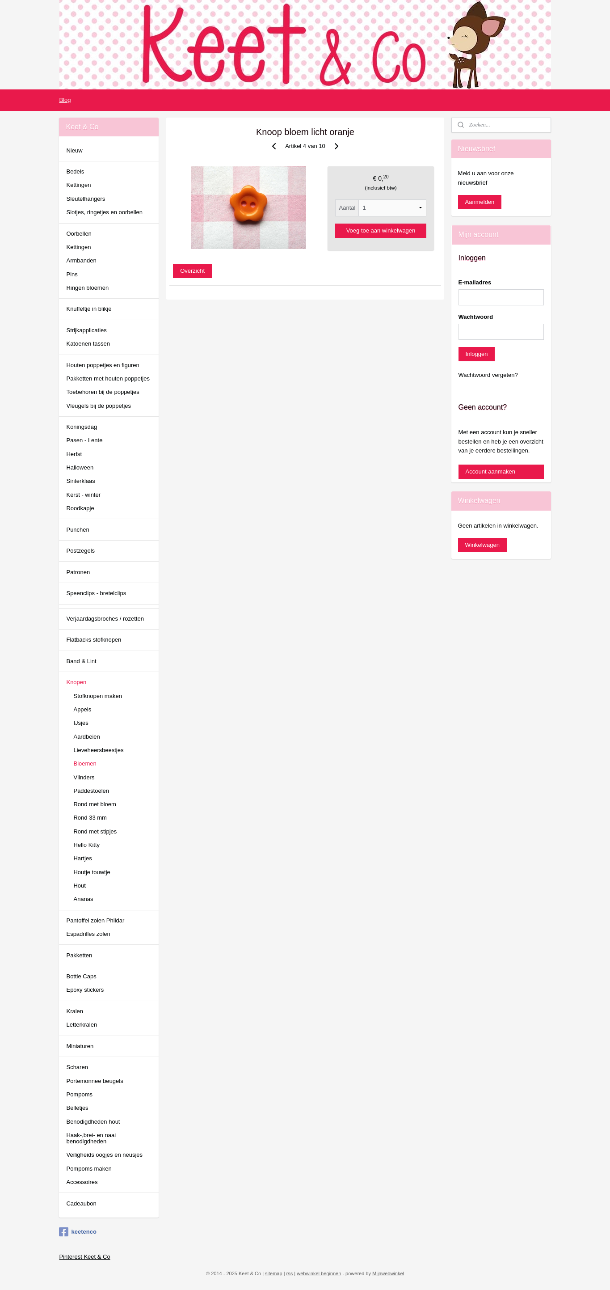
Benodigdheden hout (93, 1121)
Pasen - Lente (84, 440)
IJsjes (80, 722)
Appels (82, 709)
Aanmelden (480, 202)
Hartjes (82, 858)
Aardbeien (86, 736)
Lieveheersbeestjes (98, 750)
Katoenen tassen (88, 343)
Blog (65, 100)
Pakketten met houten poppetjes (107, 378)
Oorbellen (78, 233)
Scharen (77, 1067)
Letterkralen (81, 1024)
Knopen (76, 682)
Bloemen (84, 763)
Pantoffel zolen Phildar (95, 920)
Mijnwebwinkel (388, 1273)
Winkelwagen (482, 544)
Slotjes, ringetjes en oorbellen (104, 212)
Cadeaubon (81, 1203)
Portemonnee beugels (94, 1081)
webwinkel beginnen (319, 1273)
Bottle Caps (81, 976)
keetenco (77, 1232)
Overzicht (192, 270)
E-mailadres (475, 282)
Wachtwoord (476, 316)
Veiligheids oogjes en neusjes (104, 1154)
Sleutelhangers (85, 198)
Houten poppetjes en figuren (102, 365)
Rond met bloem (94, 804)
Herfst (74, 454)
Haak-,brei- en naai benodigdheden (91, 1138)
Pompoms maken (88, 1168)
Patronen (78, 572)
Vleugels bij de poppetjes (98, 405)
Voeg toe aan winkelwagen (380, 230)
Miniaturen (79, 1046)
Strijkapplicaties (86, 330)
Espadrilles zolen (88, 933)
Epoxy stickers (85, 989)
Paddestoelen (91, 790)
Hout (79, 885)
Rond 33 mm (89, 817)
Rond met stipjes (95, 831)
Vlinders (83, 777)
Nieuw (74, 150)
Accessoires (81, 1182)
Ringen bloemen (87, 287)
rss (289, 1273)
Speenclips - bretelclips (96, 593)
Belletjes (77, 1107)
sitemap (273, 1273)
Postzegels (80, 550)
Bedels (75, 171)
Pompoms (79, 1094)
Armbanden (81, 260)
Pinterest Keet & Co (84, 1256)
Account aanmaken (490, 471)
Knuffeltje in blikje (88, 308)
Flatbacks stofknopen (93, 639)
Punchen (77, 529)
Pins (71, 274)
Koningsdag (81, 426)
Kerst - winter (83, 494)
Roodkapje (80, 508)
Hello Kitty (86, 845)
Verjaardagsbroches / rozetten (104, 618)
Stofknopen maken (97, 696)
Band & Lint (81, 661)
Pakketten (79, 955)
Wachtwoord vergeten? (488, 375)
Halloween (79, 467)
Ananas (83, 899)
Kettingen (78, 185)
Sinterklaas (80, 481)
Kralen (74, 1011)
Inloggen (477, 354)
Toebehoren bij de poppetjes (102, 392)
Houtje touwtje (91, 872)
